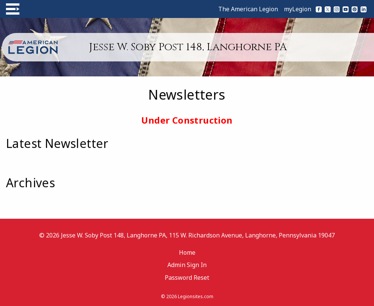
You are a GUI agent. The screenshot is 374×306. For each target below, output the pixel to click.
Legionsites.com (195, 296)
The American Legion (248, 9)
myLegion (297, 9)
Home (187, 252)
